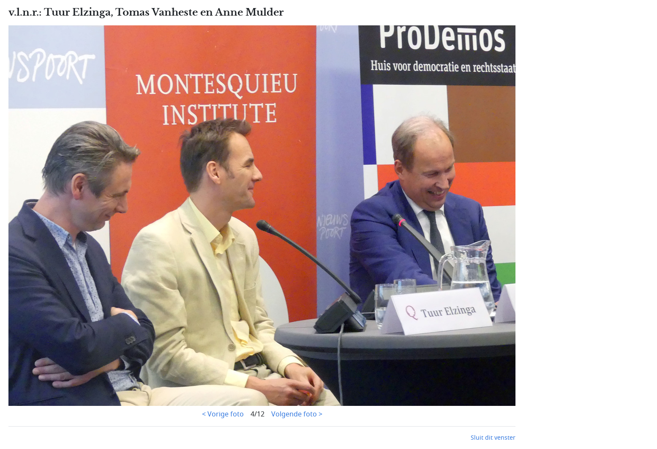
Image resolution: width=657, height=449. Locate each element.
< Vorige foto (223, 414)
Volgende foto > (296, 414)
